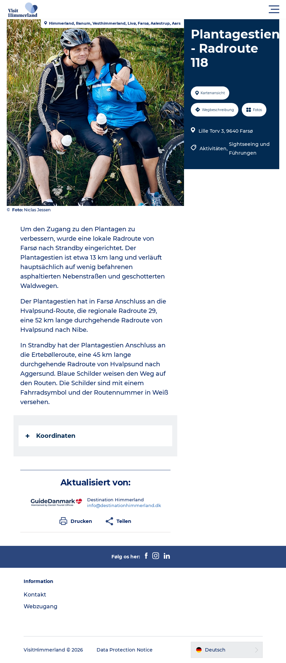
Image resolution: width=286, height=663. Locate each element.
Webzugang (40, 606)
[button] (173, 9)
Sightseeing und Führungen (249, 148)
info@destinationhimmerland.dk (124, 505)
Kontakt (35, 594)
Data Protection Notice (125, 650)
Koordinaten (50, 436)
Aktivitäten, (214, 148)
